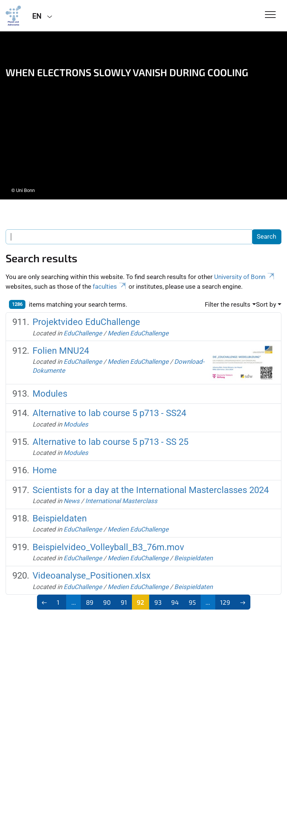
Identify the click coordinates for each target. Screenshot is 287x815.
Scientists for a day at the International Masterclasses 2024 (151, 490)
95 (192, 602)
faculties (110, 286)
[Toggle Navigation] (270, 15)
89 (89, 602)
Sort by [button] (266, 304)
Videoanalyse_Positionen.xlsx (92, 575)
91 (124, 602)
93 (157, 602)
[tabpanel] (143, 115)
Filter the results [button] (227, 304)
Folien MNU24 (61, 350)
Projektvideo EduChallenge (86, 322)
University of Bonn (244, 277)
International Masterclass (121, 501)
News (72, 501)
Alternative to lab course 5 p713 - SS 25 (110, 442)
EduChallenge (83, 333)
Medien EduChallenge (138, 333)
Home (45, 470)
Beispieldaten (60, 518)
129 (225, 602)
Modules (50, 393)
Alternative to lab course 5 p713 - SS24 (109, 413)
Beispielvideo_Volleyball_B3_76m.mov (108, 547)
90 (107, 602)
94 (175, 602)
